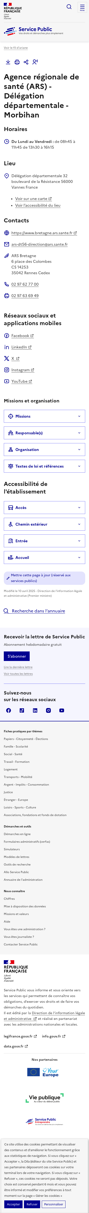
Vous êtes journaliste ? (19, 937)
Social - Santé (13, 754)
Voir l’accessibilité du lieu (38, 205)
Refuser (32, 1204)
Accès (17, 507)
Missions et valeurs (16, 914)
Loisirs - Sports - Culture (20, 807)
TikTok (22, 710)
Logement (11, 769)
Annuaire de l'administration (23, 880)
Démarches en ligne (17, 834)
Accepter (13, 1204)
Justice (8, 792)
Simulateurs (12, 849)
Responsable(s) (25, 433)
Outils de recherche (17, 864)
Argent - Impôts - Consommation (26, 785)
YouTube (21, 381)
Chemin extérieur (27, 524)
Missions (19, 416)
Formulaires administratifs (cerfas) (27, 842)
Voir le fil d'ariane (16, 48)
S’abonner (17, 656)
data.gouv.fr (16, 1046)
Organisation (23, 449)
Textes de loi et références (36, 466)
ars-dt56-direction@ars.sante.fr (39, 244)
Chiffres (9, 899)
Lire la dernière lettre (18, 667)
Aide (7, 922)
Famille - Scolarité (16, 746)
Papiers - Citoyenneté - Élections (26, 739)
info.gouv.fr (54, 1036)
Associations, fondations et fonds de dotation (35, 815)
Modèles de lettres (16, 857)
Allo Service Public (16, 872)
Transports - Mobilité (18, 777)
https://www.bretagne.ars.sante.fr (44, 233)
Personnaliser (53, 1204)
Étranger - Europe (16, 800)
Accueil (18, 557)
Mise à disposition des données (25, 906)
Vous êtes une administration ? (24, 929)
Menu (82, 10)
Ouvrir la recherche (69, 6)
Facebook (22, 335)
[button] (35, 62)
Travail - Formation (16, 762)
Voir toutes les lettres (18, 674)
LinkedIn (21, 347)
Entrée (18, 541)
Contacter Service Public (21, 944)
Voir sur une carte (33, 198)
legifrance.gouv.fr (20, 1036)
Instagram (22, 370)
